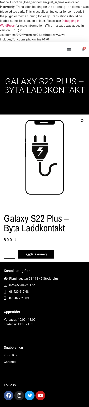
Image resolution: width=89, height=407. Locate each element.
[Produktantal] (9, 254)
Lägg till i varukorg (36, 254)
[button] (69, 49)
